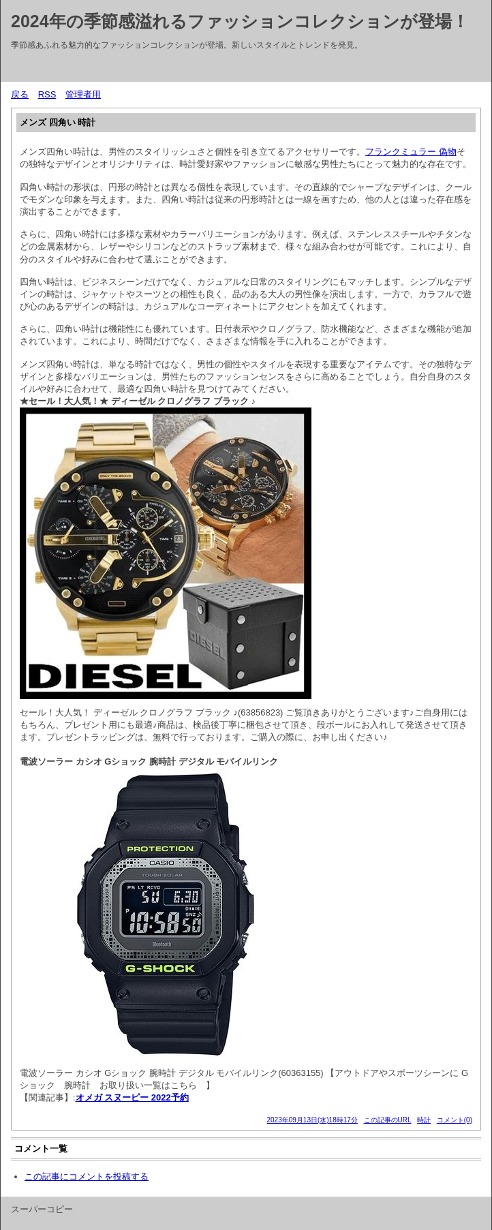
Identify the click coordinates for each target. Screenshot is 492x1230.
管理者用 (83, 94)
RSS (47, 94)
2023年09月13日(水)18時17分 (311, 1120)
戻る (20, 94)
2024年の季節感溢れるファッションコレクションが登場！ (240, 21)
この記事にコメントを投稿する (87, 1176)
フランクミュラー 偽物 (411, 152)
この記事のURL (388, 1120)
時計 (424, 1120)
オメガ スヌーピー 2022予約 (132, 1097)
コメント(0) (454, 1120)
